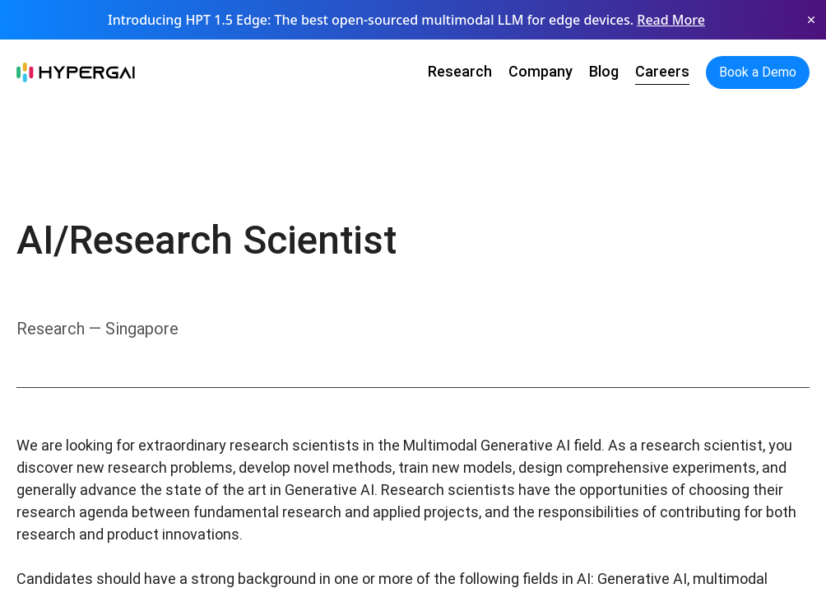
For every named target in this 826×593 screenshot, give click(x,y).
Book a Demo (757, 72)
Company (540, 71)
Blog (604, 71)
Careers (662, 71)
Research (460, 71)
